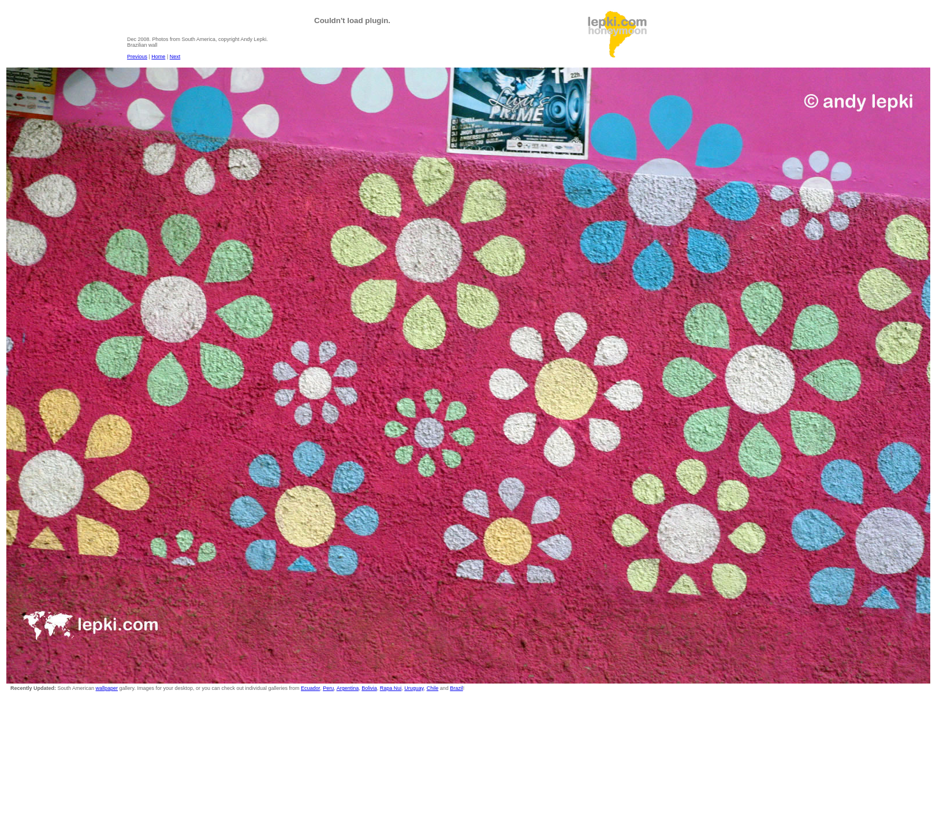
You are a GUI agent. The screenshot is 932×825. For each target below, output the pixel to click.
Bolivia (369, 688)
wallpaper (107, 688)
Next (175, 56)
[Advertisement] (741, 35)
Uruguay (413, 688)
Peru (328, 688)
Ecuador (310, 688)
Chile (433, 688)
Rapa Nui (391, 688)
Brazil (456, 688)
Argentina (348, 688)
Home (158, 56)
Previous (137, 56)
